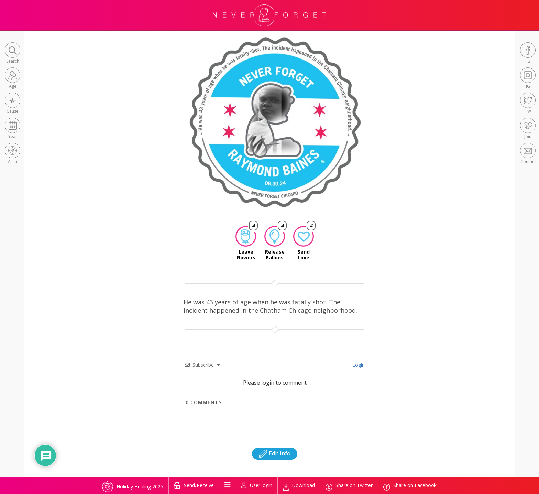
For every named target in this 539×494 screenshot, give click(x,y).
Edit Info (274, 453)
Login (358, 365)
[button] (12, 53)
